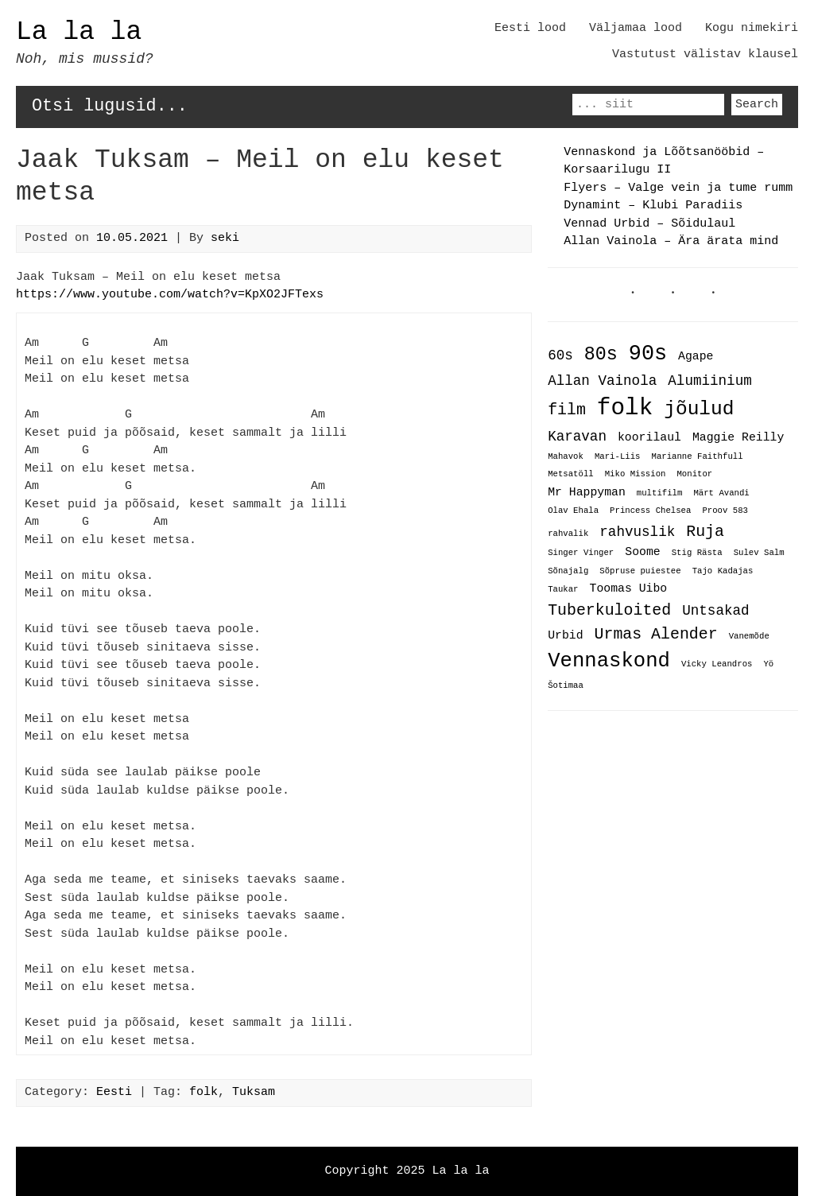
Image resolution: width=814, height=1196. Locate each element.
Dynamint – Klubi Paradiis (653, 206)
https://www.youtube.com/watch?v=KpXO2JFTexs (170, 295)
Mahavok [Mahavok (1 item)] (565, 457)
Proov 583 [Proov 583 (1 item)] (725, 511)
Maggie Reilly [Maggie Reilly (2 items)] (738, 437)
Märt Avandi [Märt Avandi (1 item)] (721, 493)
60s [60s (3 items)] (560, 356)
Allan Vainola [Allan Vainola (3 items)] (602, 380)
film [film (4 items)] (567, 410)
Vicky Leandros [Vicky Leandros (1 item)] (717, 662)
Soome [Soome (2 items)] (642, 551)
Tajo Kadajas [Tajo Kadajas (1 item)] (723, 571)
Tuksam (253, 1093)
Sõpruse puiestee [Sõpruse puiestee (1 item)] (639, 571)
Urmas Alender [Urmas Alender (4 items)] (656, 631)
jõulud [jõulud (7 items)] (699, 409)
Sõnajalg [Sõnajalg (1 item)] (568, 571)
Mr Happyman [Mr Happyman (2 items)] (587, 491)
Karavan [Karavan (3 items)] (577, 436)
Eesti (114, 1093)
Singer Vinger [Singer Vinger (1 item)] (581, 552)
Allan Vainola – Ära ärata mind (671, 242)
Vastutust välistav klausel (705, 55)
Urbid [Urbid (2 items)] (565, 632)
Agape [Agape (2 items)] (695, 357)
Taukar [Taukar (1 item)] (563, 588)
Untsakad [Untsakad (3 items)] (715, 608)
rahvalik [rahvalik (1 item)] (568, 532)
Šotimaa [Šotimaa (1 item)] (565, 684)
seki (225, 239)
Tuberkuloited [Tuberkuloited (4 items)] (609, 608)
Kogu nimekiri (751, 29)
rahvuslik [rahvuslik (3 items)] (637, 530)
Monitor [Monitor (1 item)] (694, 475)
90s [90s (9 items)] (648, 353)
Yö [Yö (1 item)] (768, 662)
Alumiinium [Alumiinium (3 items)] (709, 380)
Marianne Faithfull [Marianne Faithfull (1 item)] (696, 457)
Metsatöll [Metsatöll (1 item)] (571, 475)
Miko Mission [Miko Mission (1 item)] (635, 475)
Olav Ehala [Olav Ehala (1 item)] (573, 511)
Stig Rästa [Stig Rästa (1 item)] (697, 552)
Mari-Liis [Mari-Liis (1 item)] (618, 457)
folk (203, 1093)
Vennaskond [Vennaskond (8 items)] (609, 658)
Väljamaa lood (635, 29)
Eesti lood (530, 29)
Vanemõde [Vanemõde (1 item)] (749, 633)
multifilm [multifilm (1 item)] (660, 493)
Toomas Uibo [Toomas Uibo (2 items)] (629, 587)
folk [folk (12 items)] (625, 408)
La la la (78, 32)
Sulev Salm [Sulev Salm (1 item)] (759, 552)
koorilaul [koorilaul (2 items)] (649, 437)
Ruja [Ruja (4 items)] (705, 530)
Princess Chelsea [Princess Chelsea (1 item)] (650, 511)
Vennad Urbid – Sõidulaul (649, 224)
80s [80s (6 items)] (601, 354)
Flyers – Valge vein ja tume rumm (678, 188)
